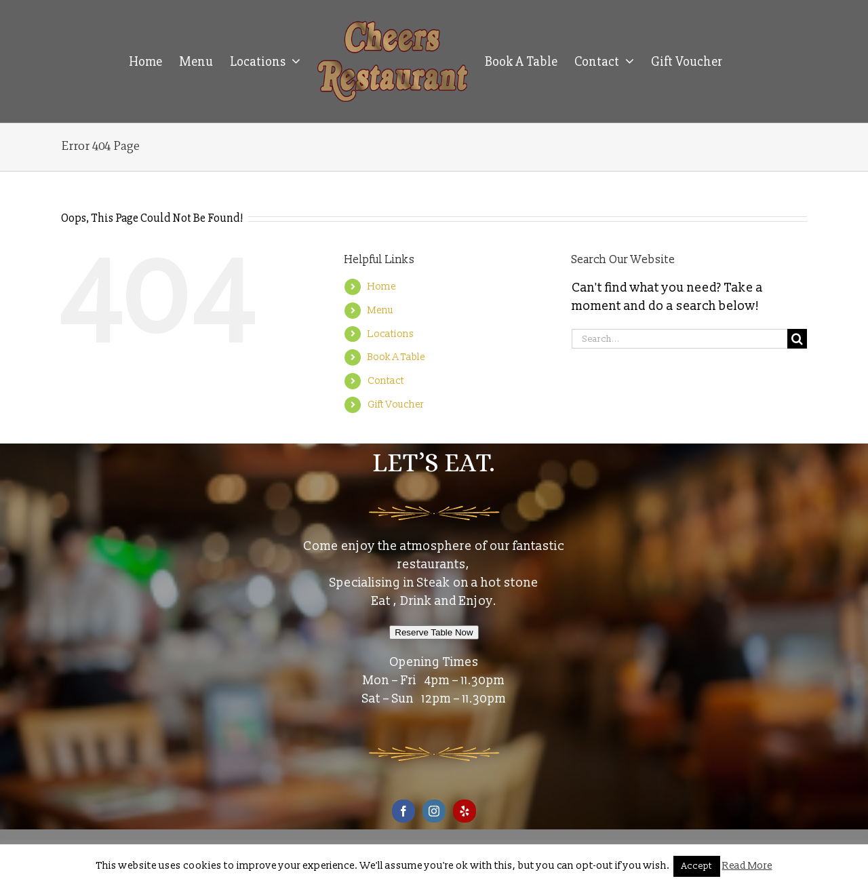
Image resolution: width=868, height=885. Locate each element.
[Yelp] (464, 811)
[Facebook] (403, 811)
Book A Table (396, 357)
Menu (380, 310)
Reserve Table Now (434, 632)
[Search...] (679, 339)
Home (382, 286)
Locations (391, 334)
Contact (386, 381)
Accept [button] (697, 866)
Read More (747, 865)
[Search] (797, 339)
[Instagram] (434, 811)
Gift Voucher (396, 404)
